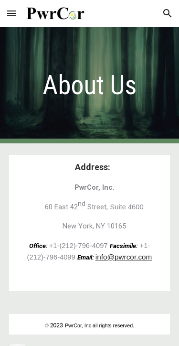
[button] (11, 13)
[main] (89, 85)
